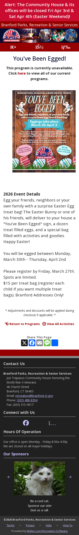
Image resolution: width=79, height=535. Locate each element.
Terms (11, 525)
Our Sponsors (16, 453)
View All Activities (58, 324)
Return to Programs (22, 324)
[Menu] (65, 47)
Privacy (30, 525)
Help (49, 525)
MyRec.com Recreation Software (47, 531)
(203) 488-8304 (27, 400)
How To (67, 525)
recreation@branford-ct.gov (34, 396)
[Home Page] (13, 47)
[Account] (39, 47)
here (22, 73)
